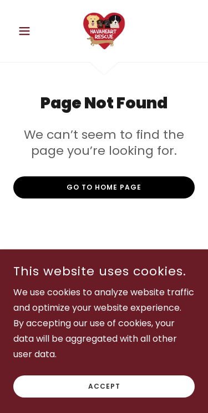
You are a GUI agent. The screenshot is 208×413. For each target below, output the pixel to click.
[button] (26, 31)
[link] (104, 31)
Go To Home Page (104, 187)
